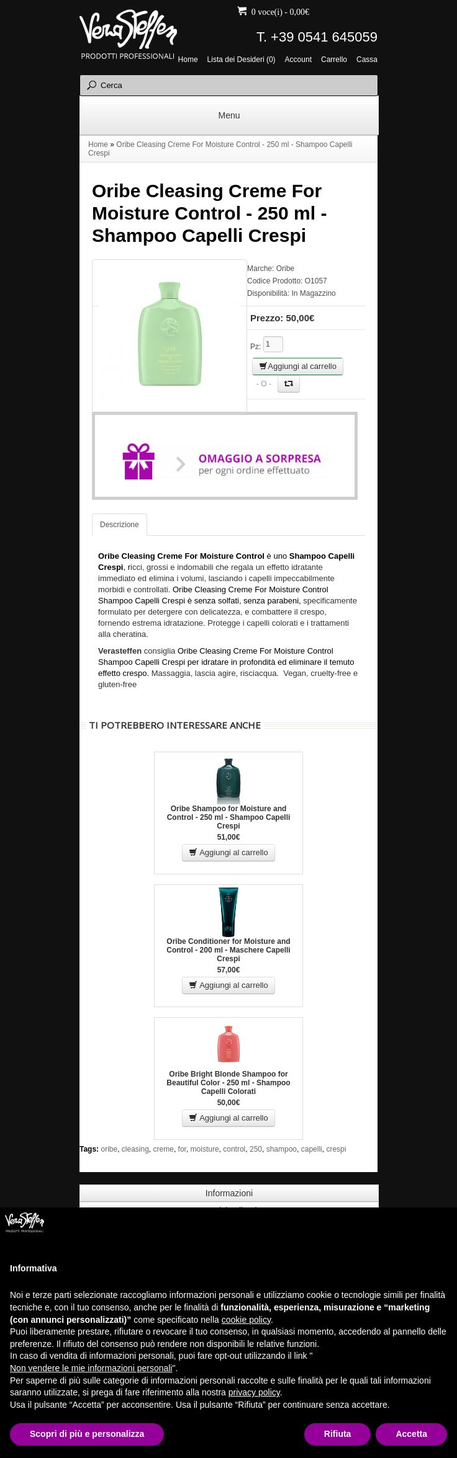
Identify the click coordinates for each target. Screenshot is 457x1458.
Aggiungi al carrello (298, 366)
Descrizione (119, 524)
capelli (311, 1149)
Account (298, 59)
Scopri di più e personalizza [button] (87, 1434)
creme (163, 1149)
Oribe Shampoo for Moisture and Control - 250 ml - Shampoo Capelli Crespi (229, 817)
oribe (109, 1149)
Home (188, 59)
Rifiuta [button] (337, 1434)
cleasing (135, 1149)
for (182, 1149)
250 (256, 1149)
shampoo (281, 1149)
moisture (205, 1149)
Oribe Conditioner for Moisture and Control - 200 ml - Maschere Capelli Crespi (228, 950)
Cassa (367, 59)
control (234, 1149)
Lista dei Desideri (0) (241, 59)
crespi (336, 1149)
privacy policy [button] (254, 1392)
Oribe (285, 268)
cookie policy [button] (246, 1320)
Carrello (334, 59)
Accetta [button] (411, 1434)
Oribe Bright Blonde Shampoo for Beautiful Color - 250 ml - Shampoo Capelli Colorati (228, 1083)
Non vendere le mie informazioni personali (91, 1368)
